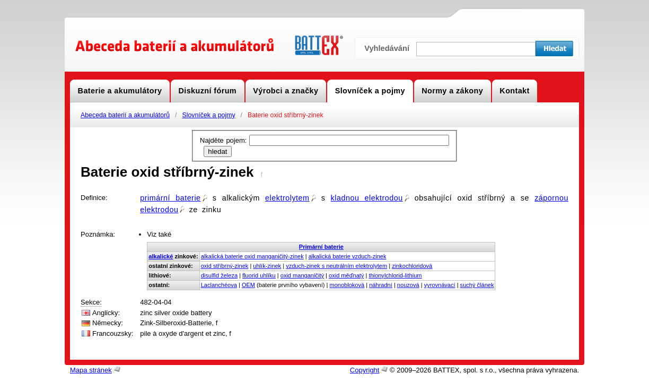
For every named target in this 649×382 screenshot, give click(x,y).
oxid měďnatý (346, 275)
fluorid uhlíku (259, 275)
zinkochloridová (412, 266)
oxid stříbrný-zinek (225, 266)
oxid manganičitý (302, 275)
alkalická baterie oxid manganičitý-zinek (252, 256)
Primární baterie (321, 247)
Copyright (365, 370)
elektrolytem (290, 198)
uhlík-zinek (267, 266)
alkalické (160, 256)
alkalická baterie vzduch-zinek (348, 256)
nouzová (408, 285)
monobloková (346, 285)
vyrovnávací (439, 285)
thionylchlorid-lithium (395, 275)
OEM (248, 285)
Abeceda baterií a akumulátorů (125, 115)
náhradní (380, 285)
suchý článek (477, 285)
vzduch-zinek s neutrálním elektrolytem (336, 266)
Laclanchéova (219, 285)
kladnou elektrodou (370, 198)
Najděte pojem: (224, 140)
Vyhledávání (386, 48)
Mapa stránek (91, 370)
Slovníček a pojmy (208, 115)
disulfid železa (219, 275)
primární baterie (173, 198)
